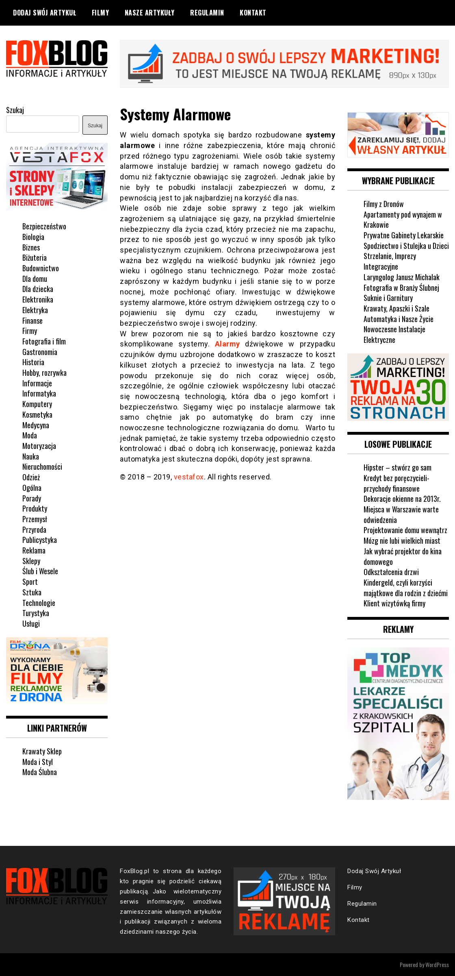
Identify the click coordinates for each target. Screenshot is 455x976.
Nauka (30, 456)
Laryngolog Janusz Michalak (402, 277)
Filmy (100, 12)
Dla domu (34, 278)
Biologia (33, 236)
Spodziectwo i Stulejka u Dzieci (406, 245)
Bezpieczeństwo (44, 226)
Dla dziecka (37, 288)
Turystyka (35, 613)
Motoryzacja (39, 445)
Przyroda (34, 529)
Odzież (31, 477)
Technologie (38, 602)
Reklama (34, 550)
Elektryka (35, 310)
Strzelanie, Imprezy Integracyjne (390, 261)
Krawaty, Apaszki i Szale (396, 308)
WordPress (437, 964)
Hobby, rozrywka (44, 372)
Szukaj (15, 110)
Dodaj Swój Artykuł (44, 12)
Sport (30, 581)
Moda (29, 435)
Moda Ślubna (39, 772)
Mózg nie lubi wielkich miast (402, 540)
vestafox (189, 477)
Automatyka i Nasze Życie (398, 319)
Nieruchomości (42, 466)
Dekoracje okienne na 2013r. (402, 498)
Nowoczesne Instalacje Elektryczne (394, 334)
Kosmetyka (37, 414)
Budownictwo (40, 268)
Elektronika (37, 299)
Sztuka (31, 592)
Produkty (34, 508)
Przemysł (34, 519)
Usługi (31, 623)
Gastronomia (39, 351)
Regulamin (207, 12)
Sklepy (31, 561)
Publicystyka (39, 539)
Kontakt (253, 12)
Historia (33, 362)
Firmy (29, 330)
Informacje (37, 383)
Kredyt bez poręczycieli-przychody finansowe (396, 483)
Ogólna (31, 487)
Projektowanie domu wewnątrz (405, 530)
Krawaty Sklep (42, 751)
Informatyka (39, 393)
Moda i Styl (37, 761)
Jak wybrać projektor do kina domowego (403, 556)
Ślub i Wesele (40, 571)
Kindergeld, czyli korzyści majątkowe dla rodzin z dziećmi (406, 587)
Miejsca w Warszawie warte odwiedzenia (401, 514)
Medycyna (35, 425)
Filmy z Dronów (384, 203)
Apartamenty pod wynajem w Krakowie (403, 219)
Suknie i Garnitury (388, 297)
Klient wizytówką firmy (394, 603)
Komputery (37, 404)
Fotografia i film (44, 341)
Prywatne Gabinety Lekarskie (404, 235)
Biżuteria (34, 257)
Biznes (31, 247)
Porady (31, 498)
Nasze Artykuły (150, 12)
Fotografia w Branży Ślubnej (401, 287)
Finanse (32, 320)
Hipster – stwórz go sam (397, 467)
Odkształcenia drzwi (391, 571)
